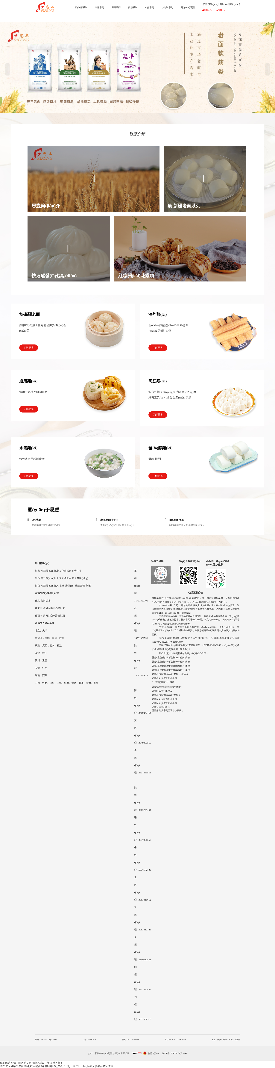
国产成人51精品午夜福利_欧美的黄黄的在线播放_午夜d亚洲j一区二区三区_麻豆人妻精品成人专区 (56, 1066)
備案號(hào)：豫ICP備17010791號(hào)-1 (167, 1053)
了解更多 (28, 347)
